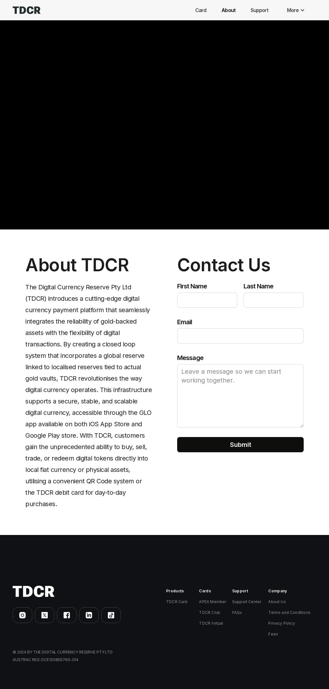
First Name (192, 286)
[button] (297, 10)
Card (200, 10)
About (228, 10)
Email (184, 322)
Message (190, 358)
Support (260, 10)
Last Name (258, 286)
